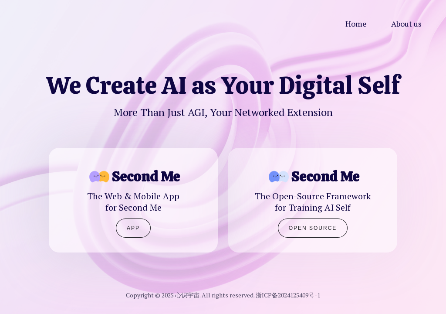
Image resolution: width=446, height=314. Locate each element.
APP (133, 228)
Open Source (313, 228)
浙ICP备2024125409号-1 (288, 295)
